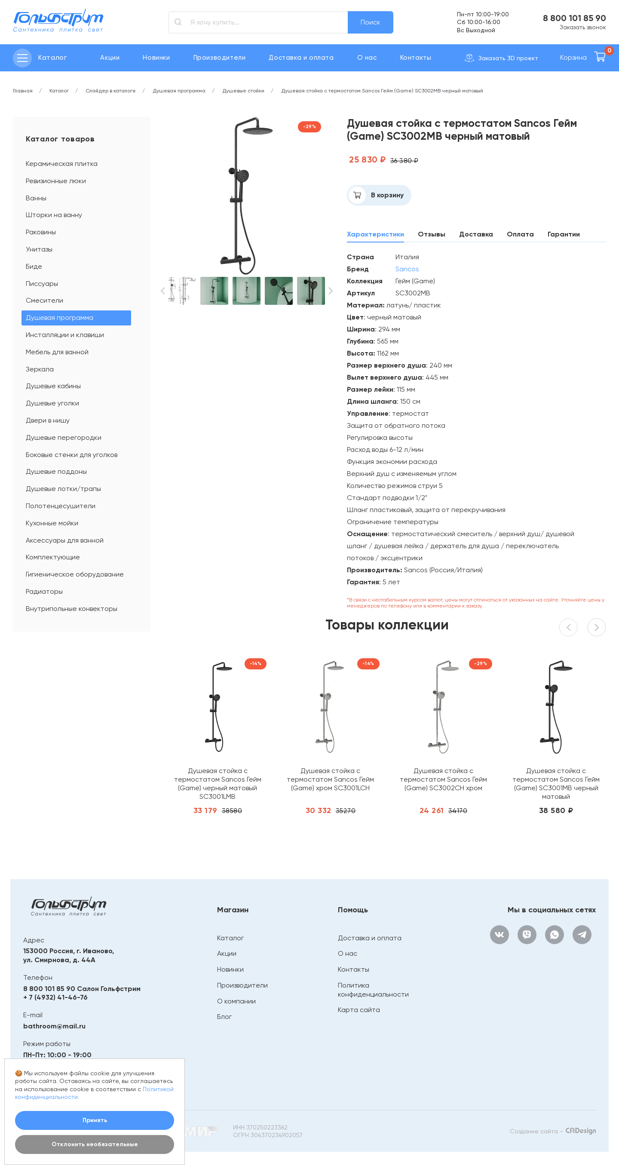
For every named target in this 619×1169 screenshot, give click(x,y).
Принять (95, 1120)
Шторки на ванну (54, 215)
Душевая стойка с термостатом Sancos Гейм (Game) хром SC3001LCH (330, 779)
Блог (224, 1017)
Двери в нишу (48, 420)
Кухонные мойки (52, 523)
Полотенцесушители (60, 506)
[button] (162, 291)
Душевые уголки (52, 403)
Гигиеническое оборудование (75, 574)
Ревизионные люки (56, 181)
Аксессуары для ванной (65, 540)
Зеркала (40, 369)
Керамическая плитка (62, 164)
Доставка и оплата (301, 57)
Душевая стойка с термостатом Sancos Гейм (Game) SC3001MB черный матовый (556, 784)
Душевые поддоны (56, 471)
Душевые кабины (53, 386)
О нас (367, 57)
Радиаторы (44, 591)
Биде (34, 266)
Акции (110, 57)
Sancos (407, 269)
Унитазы (39, 249)
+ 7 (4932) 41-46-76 (55, 997)
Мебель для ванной (57, 352)
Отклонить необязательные (95, 1144)
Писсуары (42, 283)
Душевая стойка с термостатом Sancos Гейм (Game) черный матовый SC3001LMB (217, 784)
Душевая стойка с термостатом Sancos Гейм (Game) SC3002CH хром (443, 779)
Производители (219, 57)
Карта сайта (359, 1010)
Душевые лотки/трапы (63, 489)
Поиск (370, 22)
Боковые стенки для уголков (71, 455)
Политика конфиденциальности (373, 989)
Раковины (41, 232)
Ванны (36, 198)
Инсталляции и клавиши (65, 335)
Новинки (156, 57)
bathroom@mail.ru (54, 1026)
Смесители (44, 300)
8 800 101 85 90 (574, 18)
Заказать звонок (583, 27)
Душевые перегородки (63, 437)
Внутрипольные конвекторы (71, 608)
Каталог (230, 938)
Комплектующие (53, 557)
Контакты (416, 57)
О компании (236, 1001)
